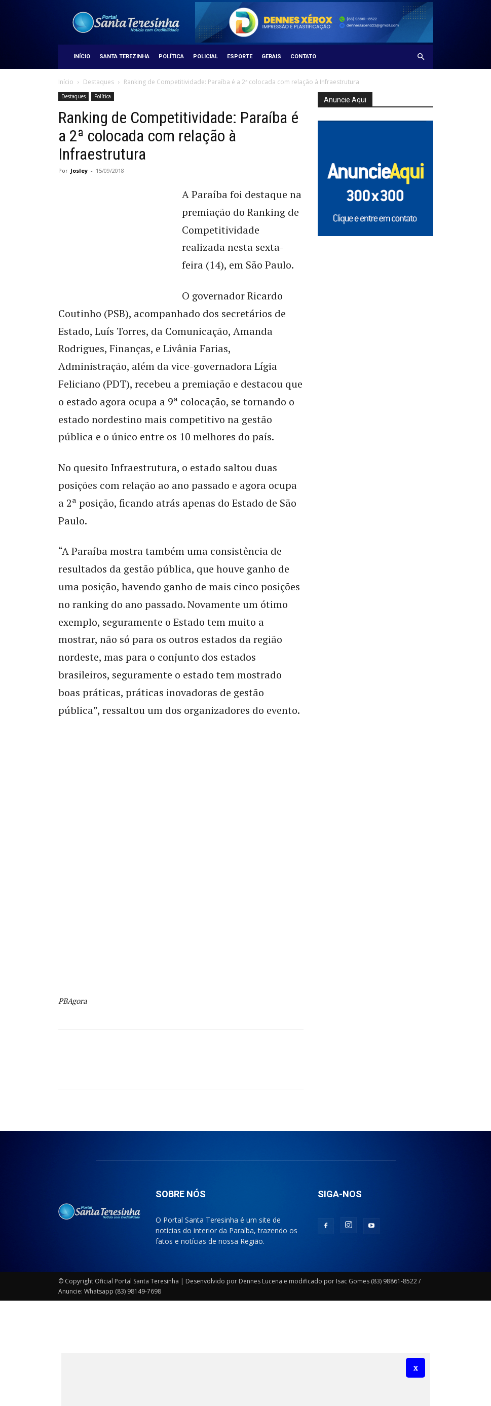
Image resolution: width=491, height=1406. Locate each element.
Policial (205, 56)
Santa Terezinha (124, 56)
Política (171, 56)
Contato (303, 56)
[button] (421, 57)
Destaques (98, 82)
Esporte (239, 56)
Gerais (271, 56)
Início (81, 56)
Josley (79, 170)
